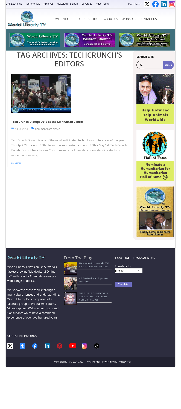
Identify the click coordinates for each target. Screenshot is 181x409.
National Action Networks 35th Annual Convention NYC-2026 (85, 265)
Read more (16, 163)
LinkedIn (163, 4)
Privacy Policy (93, 361)
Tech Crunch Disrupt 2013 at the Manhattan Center (47, 122)
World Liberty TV (62, 361)
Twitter (147, 4)
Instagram (172, 4)
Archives (48, 3)
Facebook (155, 4)
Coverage (86, 3)
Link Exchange (14, 3)
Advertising (102, 3)
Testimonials (33, 3)
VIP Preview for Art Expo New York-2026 (85, 271)
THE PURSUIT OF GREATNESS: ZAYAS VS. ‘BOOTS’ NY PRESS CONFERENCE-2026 (85, 279)
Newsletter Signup (67, 3)
